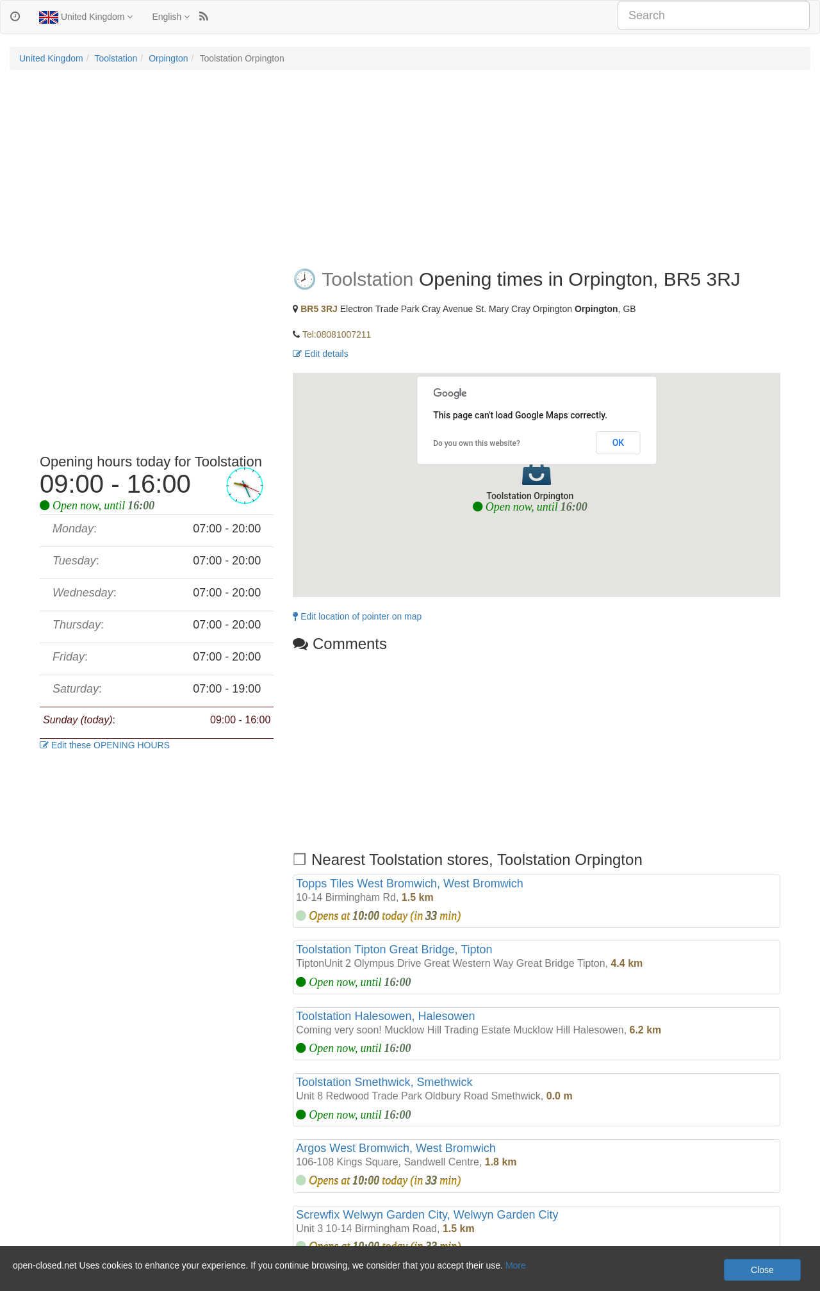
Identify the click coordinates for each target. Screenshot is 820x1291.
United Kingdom (86, 17)
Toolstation (115, 58)
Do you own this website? (476, 443)
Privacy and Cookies (51, 1278)
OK (618, 443)
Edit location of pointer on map (357, 616)
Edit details (320, 354)
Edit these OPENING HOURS (105, 745)
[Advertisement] (410, 172)
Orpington (168, 58)
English (171, 17)
